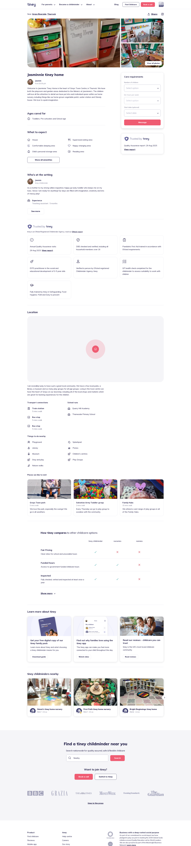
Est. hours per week (131, 95)
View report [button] (129, 149)
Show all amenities (43, 160)
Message (142, 122)
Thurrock (51, 14)
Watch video (84, 657)
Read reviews (130, 657)
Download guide (39, 657)
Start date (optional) (131, 107)
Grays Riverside (39, 14)
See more (35, 211)
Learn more (131, 845)
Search (117, 758)
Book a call (147, 4)
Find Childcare (131, 4)
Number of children (131, 82)
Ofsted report (77, 232)
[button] (73, 43)
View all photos (153, 63)
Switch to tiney (106, 777)
